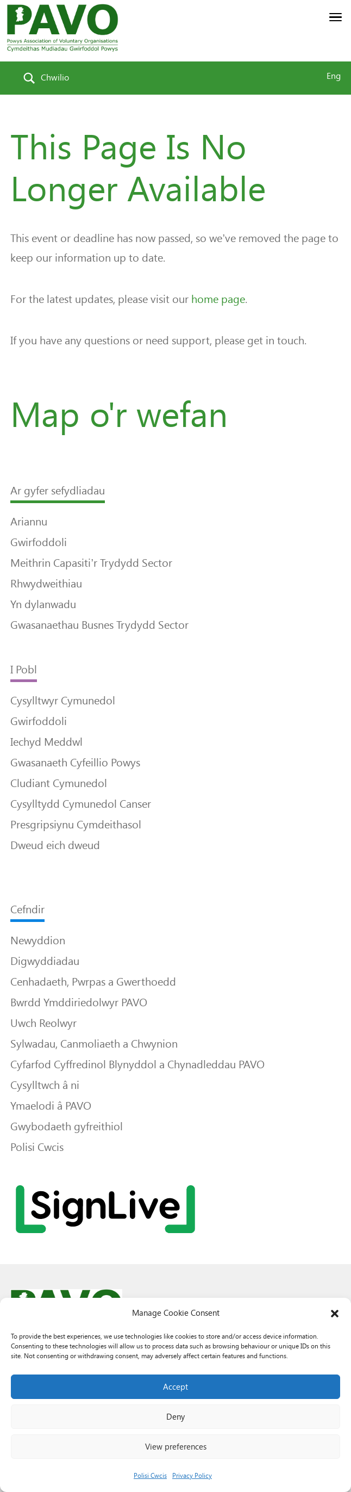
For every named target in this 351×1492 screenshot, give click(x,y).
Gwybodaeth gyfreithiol (66, 1126)
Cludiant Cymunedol (58, 783)
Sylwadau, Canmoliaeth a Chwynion (94, 1043)
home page (218, 299)
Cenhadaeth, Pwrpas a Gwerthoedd (93, 981)
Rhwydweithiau (46, 583)
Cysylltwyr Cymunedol (62, 700)
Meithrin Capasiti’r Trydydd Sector (91, 562)
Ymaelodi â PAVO (50, 1105)
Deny (175, 1417)
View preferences (175, 1447)
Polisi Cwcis (150, 1475)
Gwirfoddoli (38, 542)
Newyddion (37, 940)
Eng (334, 76)
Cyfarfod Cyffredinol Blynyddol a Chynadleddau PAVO (137, 1064)
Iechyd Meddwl (46, 741)
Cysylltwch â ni (44, 1085)
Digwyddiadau (44, 961)
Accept (175, 1387)
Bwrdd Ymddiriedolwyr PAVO (78, 1002)
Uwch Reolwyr (43, 1023)
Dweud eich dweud (55, 845)
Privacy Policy (192, 1475)
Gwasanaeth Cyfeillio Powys (75, 762)
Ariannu (28, 521)
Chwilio (55, 77)
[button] (334, 1313)
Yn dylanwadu (43, 604)
